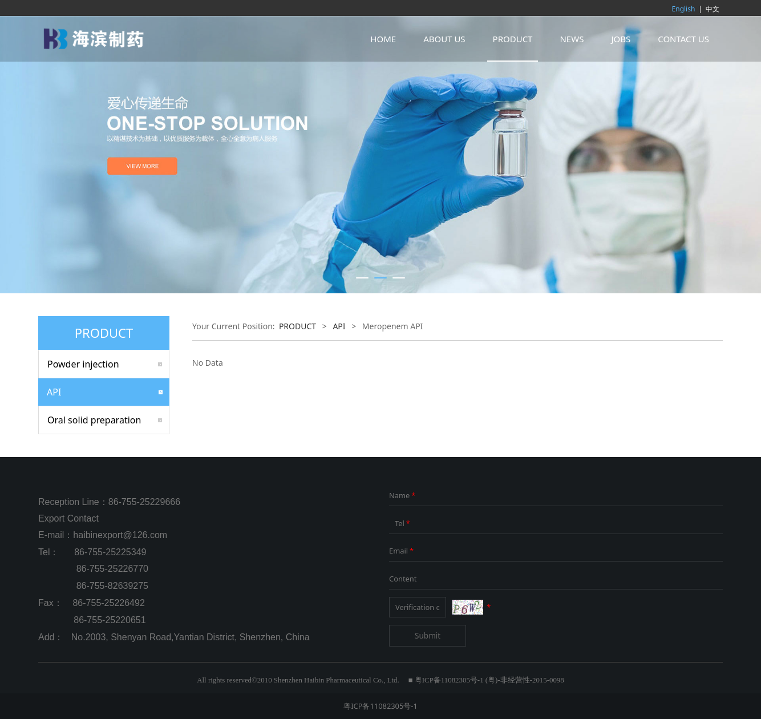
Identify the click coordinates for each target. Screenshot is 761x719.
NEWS (572, 39)
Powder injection (83, 364)
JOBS (620, 39)
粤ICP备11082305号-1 (380, 706)
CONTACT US (683, 39)
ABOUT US (444, 39)
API (54, 392)
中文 (712, 9)
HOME (383, 39)
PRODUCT (513, 39)
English (683, 9)
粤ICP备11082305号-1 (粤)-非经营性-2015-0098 (489, 680)
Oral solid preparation (94, 420)
